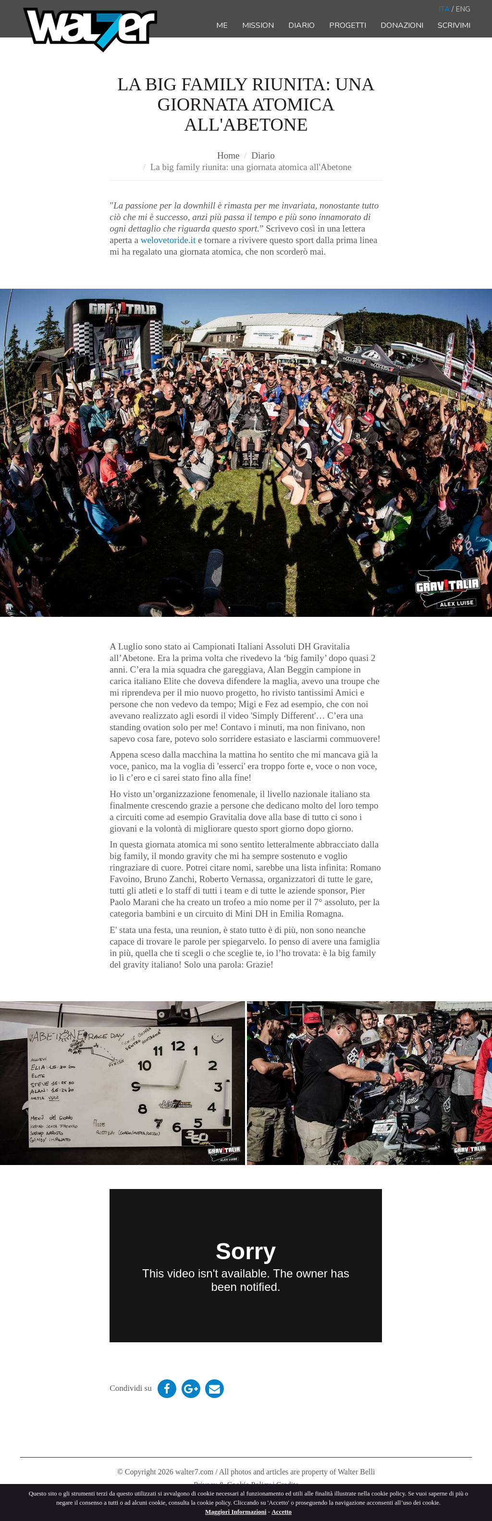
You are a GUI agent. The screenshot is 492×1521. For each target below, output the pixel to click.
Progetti (347, 25)
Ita (444, 9)
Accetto (281, 1511)
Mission (258, 25)
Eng (462, 9)
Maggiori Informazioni (235, 1511)
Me (222, 25)
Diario (301, 25)
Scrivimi (454, 25)
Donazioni (402, 25)
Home (228, 155)
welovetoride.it (169, 240)
